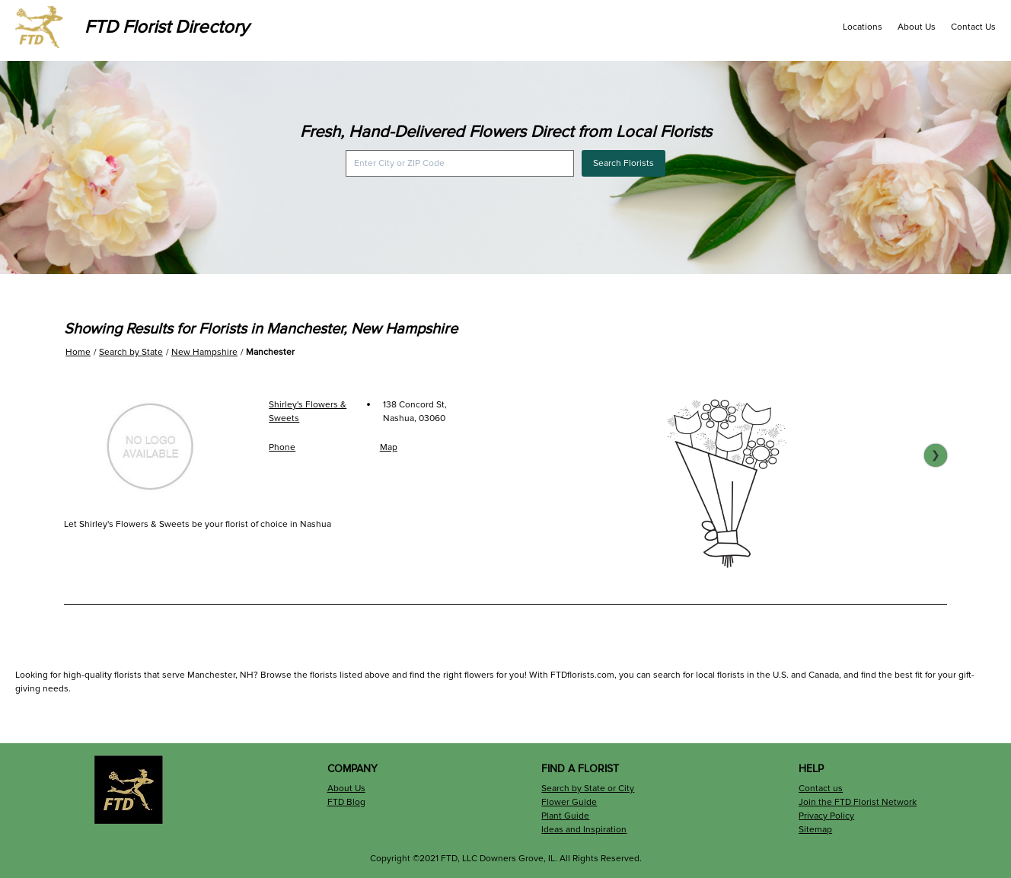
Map (388, 447)
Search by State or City (587, 788)
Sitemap (815, 829)
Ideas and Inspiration (584, 829)
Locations (862, 27)
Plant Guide (565, 816)
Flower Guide (569, 802)
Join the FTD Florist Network (858, 802)
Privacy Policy (826, 816)
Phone (282, 447)
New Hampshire (204, 352)
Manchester (270, 352)
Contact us (821, 788)
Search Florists (623, 163)
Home (78, 352)
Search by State (131, 352)
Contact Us (973, 27)
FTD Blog (346, 802)
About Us (917, 27)
